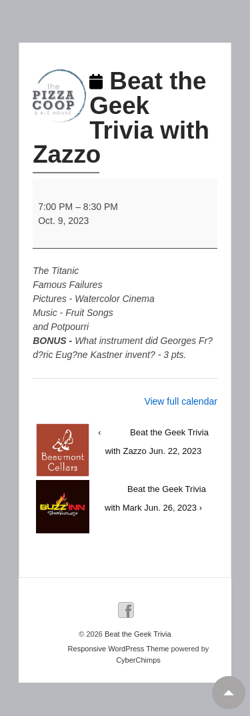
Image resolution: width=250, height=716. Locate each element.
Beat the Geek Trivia (137, 634)
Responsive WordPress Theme (118, 649)
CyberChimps (138, 660)
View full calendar (180, 401)
